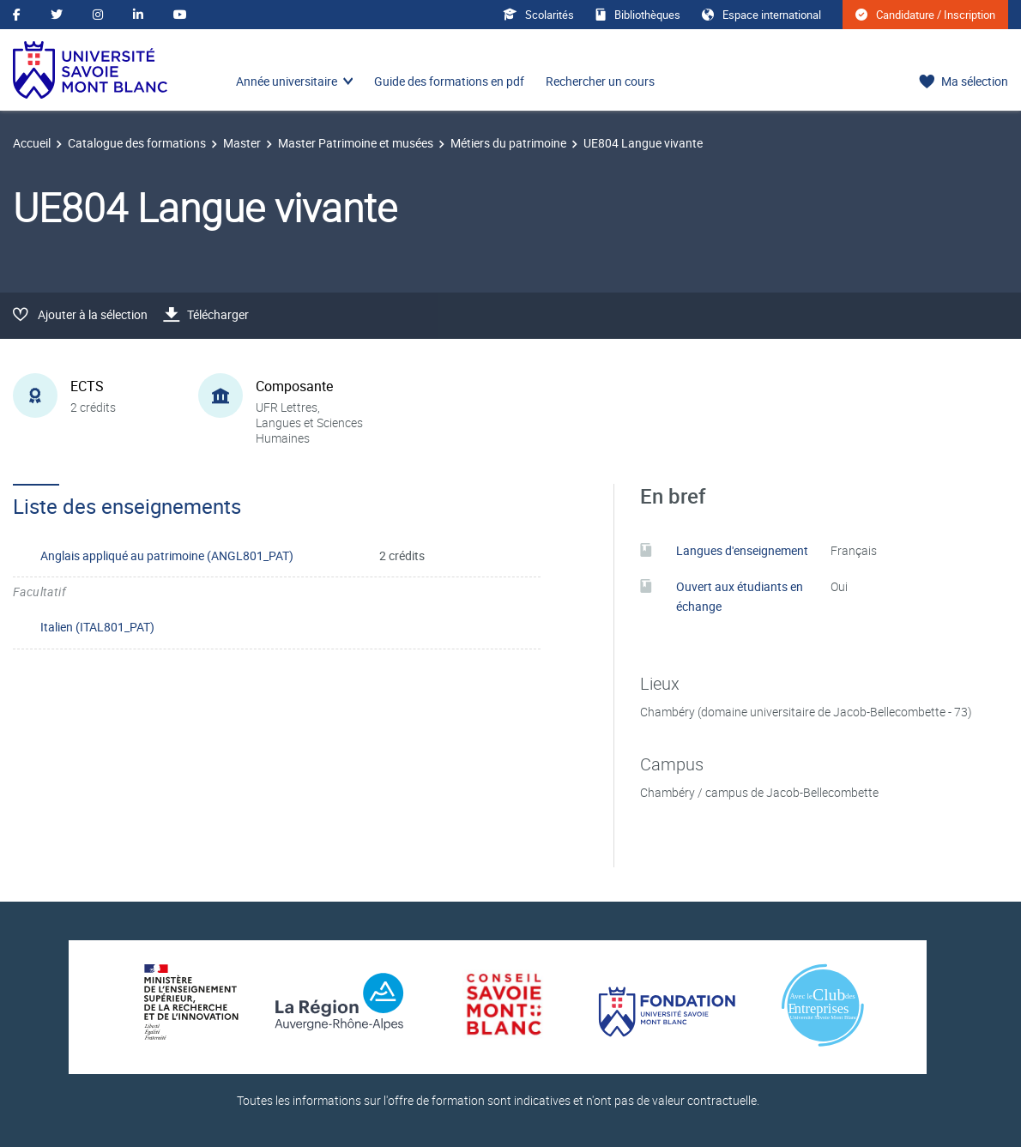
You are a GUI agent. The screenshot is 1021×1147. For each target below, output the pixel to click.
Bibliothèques (637, 14)
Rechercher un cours (600, 81)
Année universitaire (286, 81)
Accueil (32, 143)
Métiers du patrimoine (508, 143)
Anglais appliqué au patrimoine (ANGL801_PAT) (166, 555)
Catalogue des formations (137, 143)
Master (242, 143)
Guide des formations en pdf (449, 81)
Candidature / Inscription (925, 14)
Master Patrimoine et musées (355, 143)
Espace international (761, 14)
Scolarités (538, 14)
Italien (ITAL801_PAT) (97, 627)
